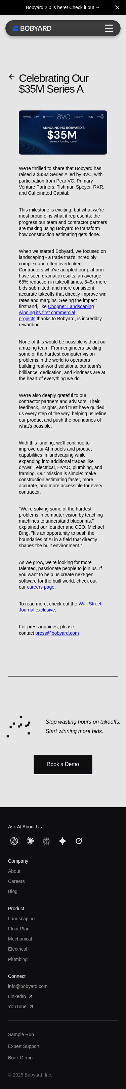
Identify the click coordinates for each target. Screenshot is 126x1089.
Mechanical (20, 939)
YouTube (21, 1006)
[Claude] (30, 841)
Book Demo (20, 1057)
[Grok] (79, 841)
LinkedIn (20, 996)
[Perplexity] (46, 841)
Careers (16, 881)
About (14, 871)
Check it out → (84, 7)
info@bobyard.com (28, 986)
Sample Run (21, 1034)
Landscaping (21, 918)
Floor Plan (19, 928)
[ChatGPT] (14, 841)
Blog (12, 891)
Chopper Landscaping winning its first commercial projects (56, 312)
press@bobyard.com (57, 633)
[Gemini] (62, 841)
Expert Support (23, 1046)
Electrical (17, 949)
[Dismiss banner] (117, 7)
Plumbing (18, 959)
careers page (40, 587)
